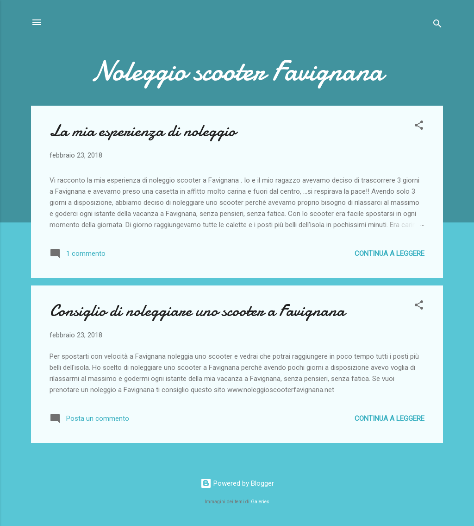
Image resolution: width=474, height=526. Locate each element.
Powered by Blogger (237, 483)
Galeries (260, 502)
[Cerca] (437, 25)
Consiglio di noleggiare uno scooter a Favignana (197, 310)
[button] (418, 127)
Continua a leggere (389, 253)
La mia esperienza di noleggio (143, 131)
